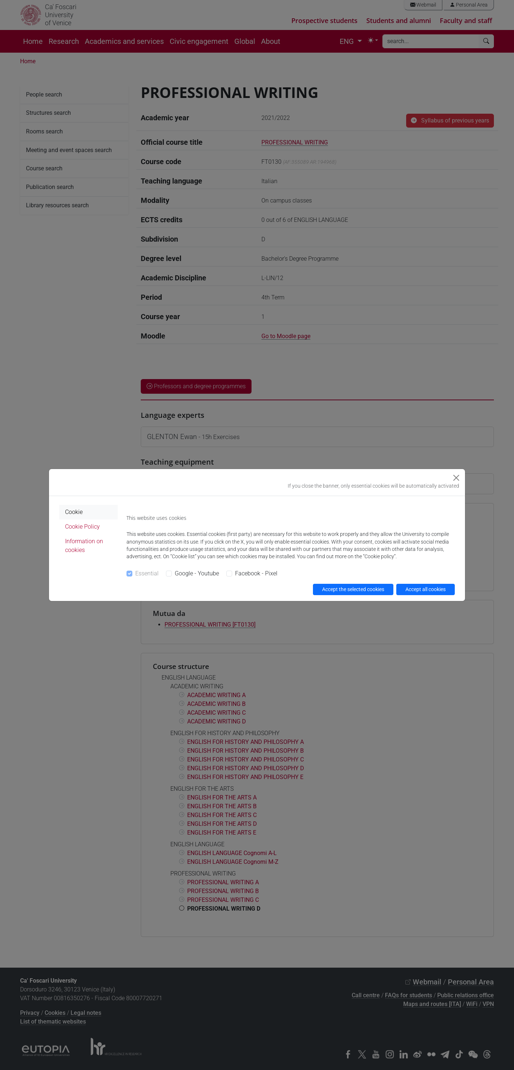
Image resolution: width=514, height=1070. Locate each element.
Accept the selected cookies (353, 589)
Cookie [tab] (74, 511)
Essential (147, 573)
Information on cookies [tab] (84, 545)
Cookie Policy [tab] (82, 526)
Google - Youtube (197, 573)
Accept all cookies (425, 589)
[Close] (456, 478)
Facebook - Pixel (256, 573)
